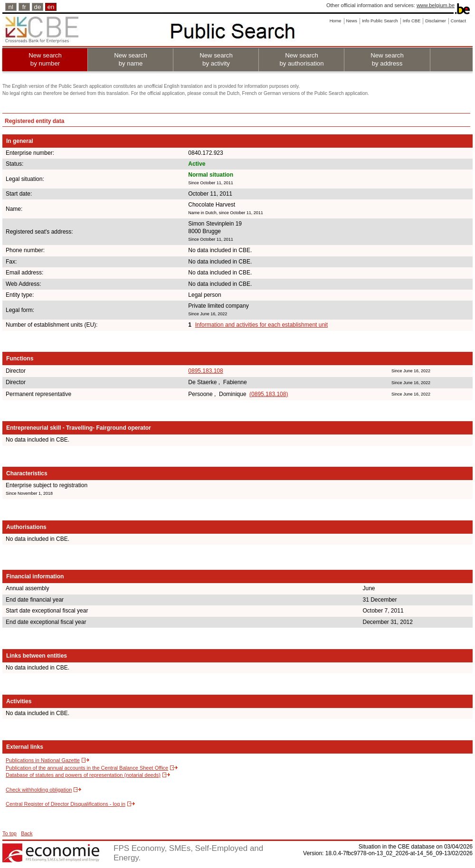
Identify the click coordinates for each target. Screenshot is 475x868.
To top (9, 833)
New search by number (45, 59)
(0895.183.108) (268, 394)
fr (24, 6)
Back (26, 833)
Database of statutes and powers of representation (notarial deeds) (83, 775)
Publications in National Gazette (43, 760)
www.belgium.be (436, 5)
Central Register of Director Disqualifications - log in (65, 804)
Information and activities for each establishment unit (261, 324)
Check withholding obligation (39, 790)
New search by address (387, 59)
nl (11, 6)
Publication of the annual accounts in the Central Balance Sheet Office (87, 768)
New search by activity (216, 59)
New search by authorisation (301, 59)
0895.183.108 (205, 371)
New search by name (130, 59)
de (37, 6)
